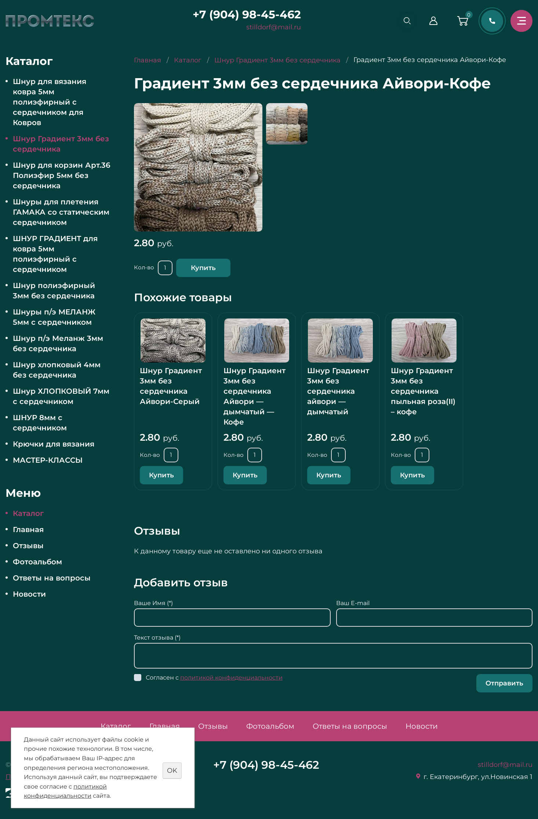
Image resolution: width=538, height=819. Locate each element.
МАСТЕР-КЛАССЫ (48, 460)
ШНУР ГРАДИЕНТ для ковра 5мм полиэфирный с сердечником (55, 254)
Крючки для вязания (53, 444)
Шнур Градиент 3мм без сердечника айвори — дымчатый (338, 391)
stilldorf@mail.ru (270, 27)
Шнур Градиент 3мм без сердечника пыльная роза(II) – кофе (423, 391)
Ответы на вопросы (52, 578)
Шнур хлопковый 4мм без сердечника (57, 369)
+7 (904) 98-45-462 (244, 14)
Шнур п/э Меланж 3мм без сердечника (58, 343)
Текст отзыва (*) (157, 637)
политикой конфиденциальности (231, 677)
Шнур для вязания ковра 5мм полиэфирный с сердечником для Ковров (49, 102)
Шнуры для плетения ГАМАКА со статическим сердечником (61, 212)
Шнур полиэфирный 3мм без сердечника (54, 290)
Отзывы (28, 545)
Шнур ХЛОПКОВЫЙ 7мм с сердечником (61, 396)
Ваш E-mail (353, 603)
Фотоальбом (37, 561)
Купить (203, 268)
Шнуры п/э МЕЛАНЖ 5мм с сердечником (54, 317)
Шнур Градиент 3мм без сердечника (61, 143)
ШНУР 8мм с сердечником (40, 422)
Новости (29, 594)
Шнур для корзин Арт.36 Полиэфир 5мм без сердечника (61, 175)
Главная (28, 529)
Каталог (28, 513)
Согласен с (214, 677)
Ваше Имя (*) (153, 603)
